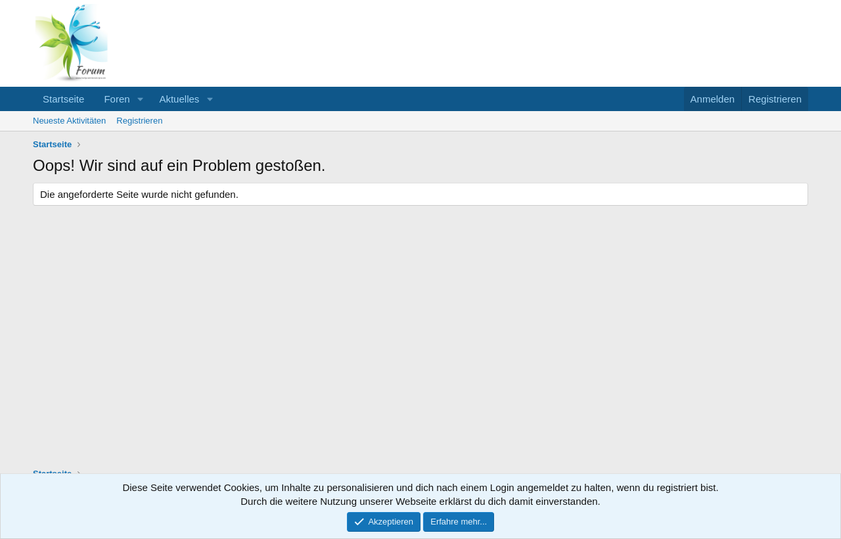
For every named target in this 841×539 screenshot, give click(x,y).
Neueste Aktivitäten (69, 121)
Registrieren (139, 121)
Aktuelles (179, 99)
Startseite (63, 99)
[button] (140, 99)
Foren (116, 99)
